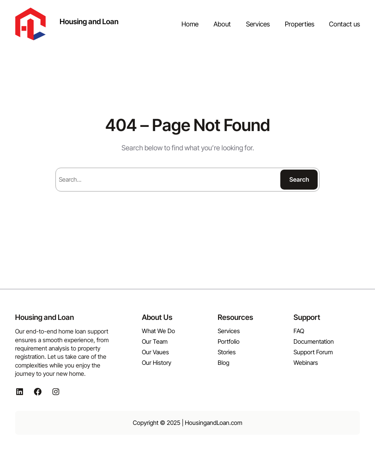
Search (299, 179)
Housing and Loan (89, 21)
